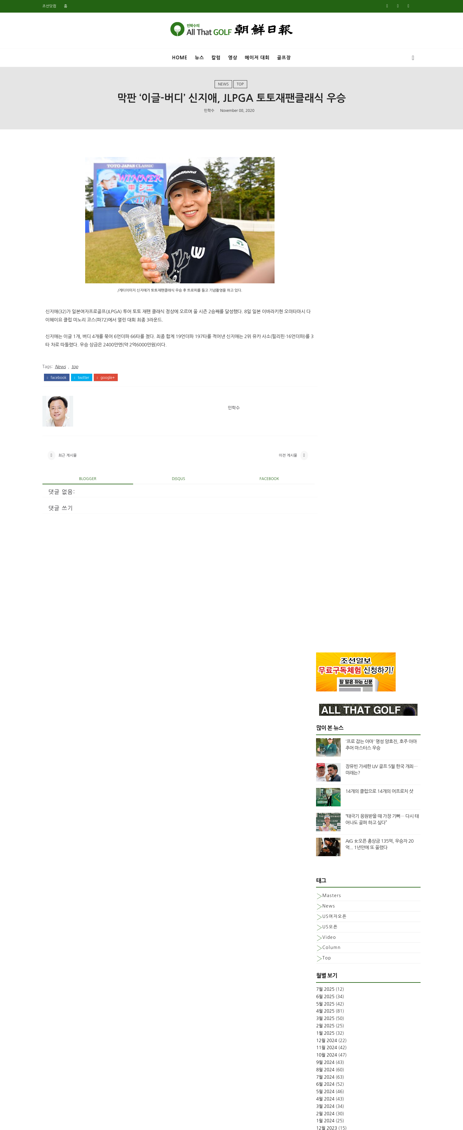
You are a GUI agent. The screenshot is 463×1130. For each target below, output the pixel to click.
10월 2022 (317, 721)
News (223, 85)
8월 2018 (316, 1058)
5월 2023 (316, 670)
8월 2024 (316, 561)
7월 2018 (316, 1065)
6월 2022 (316, 736)
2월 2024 (316, 604)
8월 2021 (316, 809)
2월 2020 (316, 926)
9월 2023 (316, 641)
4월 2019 (316, 1000)
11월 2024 (317, 539)
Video (320, 428)
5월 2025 (316, 495)
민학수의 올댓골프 (226, 1121)
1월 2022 (316, 773)
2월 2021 (316, 839)
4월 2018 (316, 1087)
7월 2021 (316, 817)
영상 (232, 56)
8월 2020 (316, 882)
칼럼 (216, 56)
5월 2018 (316, 1080)
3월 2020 (316, 919)
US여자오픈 (325, 407)
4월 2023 (316, 677)
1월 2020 (316, 933)
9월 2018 (316, 1051)
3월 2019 (316, 1007)
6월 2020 (316, 897)
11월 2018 (317, 1036)
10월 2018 (317, 1043)
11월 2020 (317, 860)
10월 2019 (317, 956)
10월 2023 (317, 634)
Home (180, 56)
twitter (90, 379)
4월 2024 (316, 590)
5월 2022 (316, 744)
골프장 (284, 56)
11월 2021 (317, 787)
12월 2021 (317, 780)
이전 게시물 (267, 459)
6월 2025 (316, 488)
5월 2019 (316, 992)
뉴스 (199, 56)
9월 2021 (316, 802)
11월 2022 (317, 714)
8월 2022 (316, 729)
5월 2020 (316, 904)
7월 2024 (316, 568)
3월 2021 (316, 831)
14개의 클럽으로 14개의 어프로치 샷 (370, 282)
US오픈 (320, 418)
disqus (172, 483)
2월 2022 (316, 765)
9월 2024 (316, 553)
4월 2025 (316, 502)
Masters (322, 386)
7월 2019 (316, 977)
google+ (115, 379)
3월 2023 (316, 685)
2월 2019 (316, 1014)
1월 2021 (316, 846)
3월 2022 (316, 758)
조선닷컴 (58, 6)
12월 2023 (317, 619)
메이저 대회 (257, 56)
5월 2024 (316, 583)
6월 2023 (316, 663)
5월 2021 (316, 824)
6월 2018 (316, 1072)
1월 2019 (316, 1021)
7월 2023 (316, 656)
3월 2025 (316, 509)
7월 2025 (316, 480)
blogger (92, 483)
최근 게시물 (77, 459)
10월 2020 (317, 868)
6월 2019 (316, 985)
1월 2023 (316, 700)
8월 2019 (316, 970)
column (322, 438)
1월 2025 (316, 524)
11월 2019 (317, 948)
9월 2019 (316, 963)
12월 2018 (317, 1029)
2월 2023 (316, 692)
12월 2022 (317, 707)
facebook (66, 379)
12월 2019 (317, 941)
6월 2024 (316, 575)
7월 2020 (316, 890)
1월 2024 (316, 612)
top (240, 85)
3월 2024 (316, 597)
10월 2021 (317, 795)
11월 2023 (317, 626)
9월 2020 (316, 875)
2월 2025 (316, 517)
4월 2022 (316, 751)
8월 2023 (316, 648)
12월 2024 (317, 532)
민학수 (209, 112)
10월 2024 (317, 546)
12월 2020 (317, 853)
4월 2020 (316, 912)
